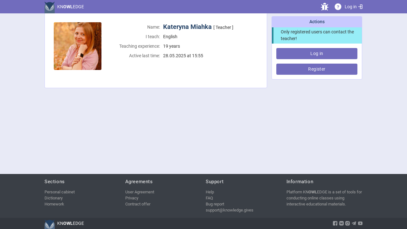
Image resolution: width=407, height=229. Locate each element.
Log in (353, 6)
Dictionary (54, 198)
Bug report (215, 204)
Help (210, 192)
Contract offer (137, 204)
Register (316, 69)
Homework (54, 204)
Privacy (131, 198)
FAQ (209, 198)
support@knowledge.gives (229, 210)
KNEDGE (70, 6)
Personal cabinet (60, 192)
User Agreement (139, 192)
